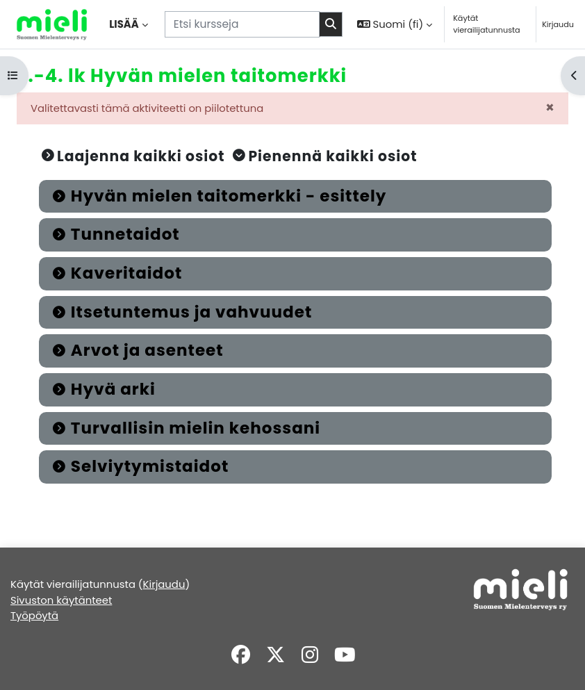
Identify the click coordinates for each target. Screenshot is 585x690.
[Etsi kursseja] (242, 24)
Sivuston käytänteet (61, 600)
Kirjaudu (558, 24)
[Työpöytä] (51, 24)
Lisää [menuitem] (123, 24)
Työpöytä (34, 615)
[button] (394, 24)
